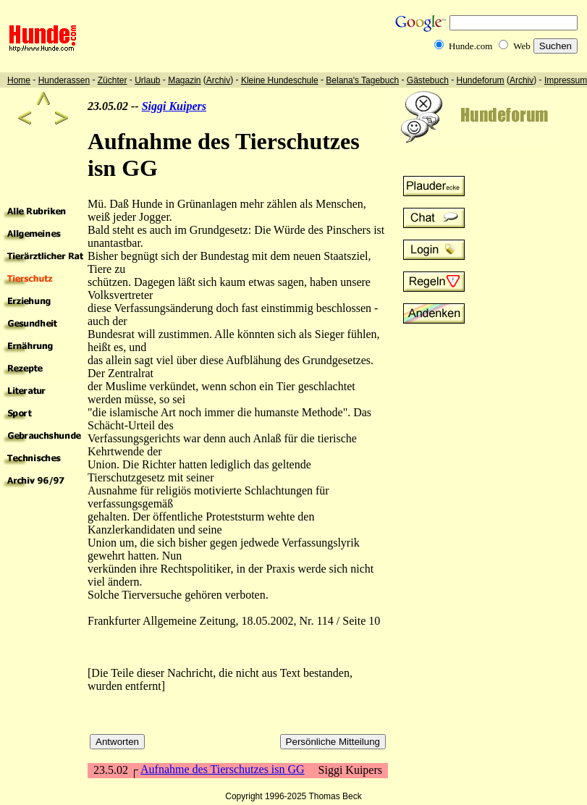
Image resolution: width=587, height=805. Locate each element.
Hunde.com (470, 46)
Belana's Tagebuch (362, 80)
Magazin (184, 80)
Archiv (218, 80)
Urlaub (147, 80)
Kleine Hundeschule (279, 80)
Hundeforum (480, 80)
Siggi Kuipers (174, 106)
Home (18, 80)
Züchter (112, 80)
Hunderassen (64, 80)
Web (522, 46)
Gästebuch (428, 80)
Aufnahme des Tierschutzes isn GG (222, 769)
